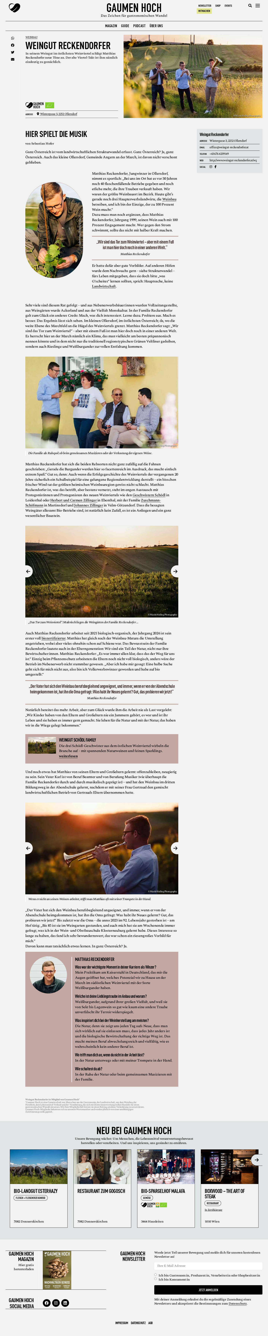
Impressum (121, 1322)
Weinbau (32, 37)
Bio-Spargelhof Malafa (163, 1190)
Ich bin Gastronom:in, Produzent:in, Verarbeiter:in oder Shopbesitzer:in (210, 1275)
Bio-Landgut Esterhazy (35, 1190)
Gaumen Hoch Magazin (20, 1255)
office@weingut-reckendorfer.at (229, 147)
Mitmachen (204, 11)
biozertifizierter (54, 638)
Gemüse (147, 1197)
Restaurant (213, 1203)
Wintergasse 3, (57, 114)
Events (228, 5)
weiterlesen (68, 756)
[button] (250, 5)
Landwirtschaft (104, 286)
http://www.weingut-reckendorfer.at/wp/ (234, 160)
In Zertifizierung (213, 1210)
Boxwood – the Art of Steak (225, 1193)
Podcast (139, 25)
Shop (218, 5)
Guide (125, 25)
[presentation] (256, 1160)
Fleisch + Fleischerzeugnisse (30, 1197)
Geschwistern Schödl (149, 495)
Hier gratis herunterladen (23, 1266)
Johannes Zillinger (88, 505)
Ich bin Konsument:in (174, 1279)
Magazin (111, 25)
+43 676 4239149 (219, 153)
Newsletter (204, 5)
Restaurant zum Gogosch (101, 1190)
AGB (150, 1322)
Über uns (156, 25)
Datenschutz (238, 1303)
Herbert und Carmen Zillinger (73, 500)
